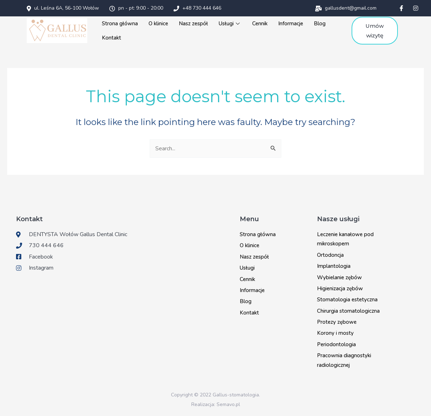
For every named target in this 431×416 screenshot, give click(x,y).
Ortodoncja (330, 255)
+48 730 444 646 (197, 8)
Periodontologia (336, 344)
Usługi (230, 23)
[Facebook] (401, 8)
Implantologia (333, 266)
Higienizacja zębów (340, 288)
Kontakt (111, 37)
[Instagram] (415, 8)
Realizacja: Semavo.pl (215, 404)
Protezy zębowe (337, 322)
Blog (320, 23)
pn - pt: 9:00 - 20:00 (136, 8)
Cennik (260, 23)
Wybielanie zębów (339, 277)
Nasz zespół (193, 23)
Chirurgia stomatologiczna (348, 310)
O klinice (158, 23)
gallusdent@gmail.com (346, 8)
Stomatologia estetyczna (347, 299)
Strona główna (120, 23)
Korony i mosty (335, 333)
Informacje (290, 23)
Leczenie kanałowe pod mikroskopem (345, 239)
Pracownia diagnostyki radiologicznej (344, 360)
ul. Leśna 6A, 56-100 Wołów (63, 8)
